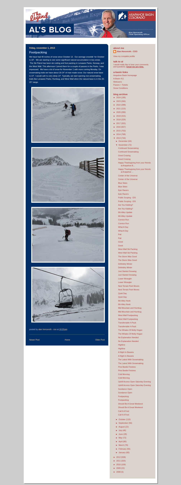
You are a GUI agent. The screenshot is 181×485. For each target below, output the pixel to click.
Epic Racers (123, 190)
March (122, 445)
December (123, 141)
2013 (118, 138)
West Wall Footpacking (128, 315)
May (121, 438)
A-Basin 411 (118, 78)
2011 (118, 461)
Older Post (100, 340)
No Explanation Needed (128, 337)
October (122, 419)
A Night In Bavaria (126, 352)
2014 (118, 134)
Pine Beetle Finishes (127, 367)
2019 (118, 116)
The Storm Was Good (127, 256)
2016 (118, 127)
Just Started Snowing (127, 271)
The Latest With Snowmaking (130, 359)
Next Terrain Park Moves (128, 286)
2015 (118, 131)
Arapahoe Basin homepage (125, 75)
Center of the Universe (128, 176)
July (121, 430)
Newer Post (34, 340)
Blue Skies (122, 183)
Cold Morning (124, 374)
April (121, 441)
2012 (118, 457)
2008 (118, 472)
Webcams (117, 82)
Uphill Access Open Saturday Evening (134, 382)
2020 (118, 112)
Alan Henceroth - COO (127, 51)
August (122, 427)
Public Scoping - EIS (127, 197)
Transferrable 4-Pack (127, 323)
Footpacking (123, 396)
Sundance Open (125, 389)
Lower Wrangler (125, 279)
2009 (118, 468)
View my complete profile (124, 56)
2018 (118, 119)
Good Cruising (124, 155)
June (121, 434)
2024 (118, 97)
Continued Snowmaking (128, 148)
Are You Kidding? (125, 205)
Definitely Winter (125, 264)
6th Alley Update (125, 212)
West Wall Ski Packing (127, 249)
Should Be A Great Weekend (130, 404)
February (123, 449)
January (122, 452)
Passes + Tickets (120, 85)
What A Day (123, 227)
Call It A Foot (123, 411)
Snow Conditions (120, 88)
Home (67, 340)
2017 (118, 123)
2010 (118, 464)
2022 (118, 105)
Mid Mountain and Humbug (129, 308)
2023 (118, 101)
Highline (121, 345)
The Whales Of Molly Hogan (130, 330)
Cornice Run (123, 220)
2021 (118, 108)
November (123, 145)
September (124, 423)
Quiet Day (122, 293)
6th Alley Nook (124, 301)
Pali (119, 234)
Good (120, 242)
